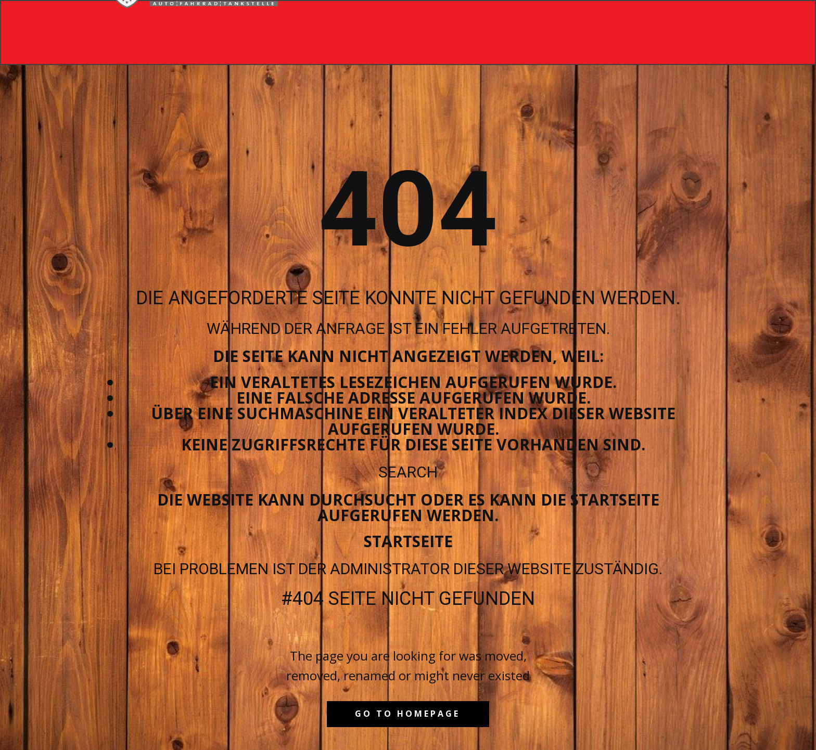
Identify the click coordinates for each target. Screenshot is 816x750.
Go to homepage (407, 713)
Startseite (408, 541)
